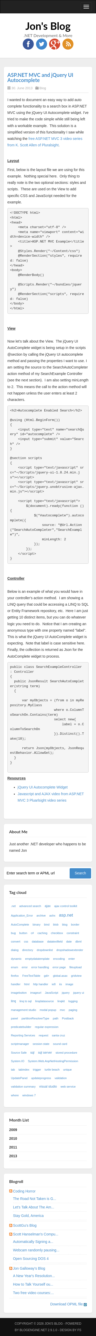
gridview (76, 975)
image (69, 984)
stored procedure (66, 1052)
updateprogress (41, 1078)
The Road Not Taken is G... (34, 1199)
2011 (13, 1147)
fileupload (75, 967)
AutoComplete (20, 924)
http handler (40, 984)
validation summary (23, 1086)
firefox (15, 975)
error (25, 967)
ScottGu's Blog (25, 1225)
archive (41, 915)
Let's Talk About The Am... (33, 1207)
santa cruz (58, 1035)
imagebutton (19, 992)
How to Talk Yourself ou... (33, 1284)
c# (32, 933)
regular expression (46, 1026)
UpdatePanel (19, 1078)
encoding (59, 958)
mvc (62, 1009)
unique (67, 1069)
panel (14, 1018)
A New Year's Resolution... (34, 1276)
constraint (73, 933)
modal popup (48, 1009)
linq (13, 1001)
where (15, 1095)
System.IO (17, 1061)
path (55, 1018)
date (69, 941)
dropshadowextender (69, 950)
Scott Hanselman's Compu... (35, 1234)
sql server (45, 1052)
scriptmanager (20, 1043)
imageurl (35, 992)
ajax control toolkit (65, 906)
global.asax (60, 975)
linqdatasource (44, 1001)
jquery (65, 992)
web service (68, 1086)
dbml (78, 941)
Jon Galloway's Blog (29, 1268)
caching (42, 933)
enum (14, 967)
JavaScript (51, 992)
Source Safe (19, 1052)
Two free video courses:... (33, 1293)
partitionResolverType (35, 1018)
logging (73, 1001)
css (26, 941)
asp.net (66, 915)
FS (79, 1330)
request (43, 1035)
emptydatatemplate (37, 958)
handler (15, 984)
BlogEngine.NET (33, 1330)
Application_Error (22, 915)
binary (36, 924)
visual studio (48, 1086)
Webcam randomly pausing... (36, 1250)
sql (32, 1052)
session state (41, 1043)
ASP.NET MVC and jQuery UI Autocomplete (40, 77)
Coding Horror (24, 1191)
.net (13, 906)
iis (60, 984)
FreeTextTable (31, 975)
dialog (15, 950)
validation (61, 1078)
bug (13, 933)
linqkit (61, 1001)
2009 (13, 1130)
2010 (13, 1138)
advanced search (30, 906)
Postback (68, 1018)
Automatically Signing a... (33, 1242)
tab (13, 1069)
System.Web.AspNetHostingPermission (53, 1061)
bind (46, 924)
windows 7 (29, 1095)
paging (73, 1009)
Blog (42, 88)
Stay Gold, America (28, 1216)
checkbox (57, 933)
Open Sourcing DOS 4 (31, 1259)
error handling (40, 967)
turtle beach (52, 1069)
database (38, 941)
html (26, 984)
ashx (52, 915)
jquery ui (78, 992)
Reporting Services (23, 1035)
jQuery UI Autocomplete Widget (43, 787)
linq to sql (25, 1001)
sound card (60, 1043)
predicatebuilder (21, 1026)
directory (27, 950)
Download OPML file (68, 1304)
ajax (48, 906)
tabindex (23, 1069)
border (75, 924)
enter (71, 958)
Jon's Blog (48, 26)
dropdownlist (45, 950)
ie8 (54, 984)
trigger (37, 1069)
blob (55, 924)
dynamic (16, 958)
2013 (13, 1156)
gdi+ (46, 975)
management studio (23, 1009)
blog (64, 924)
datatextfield (54, 941)
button (23, 933)
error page (59, 967)
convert (15, 941)
